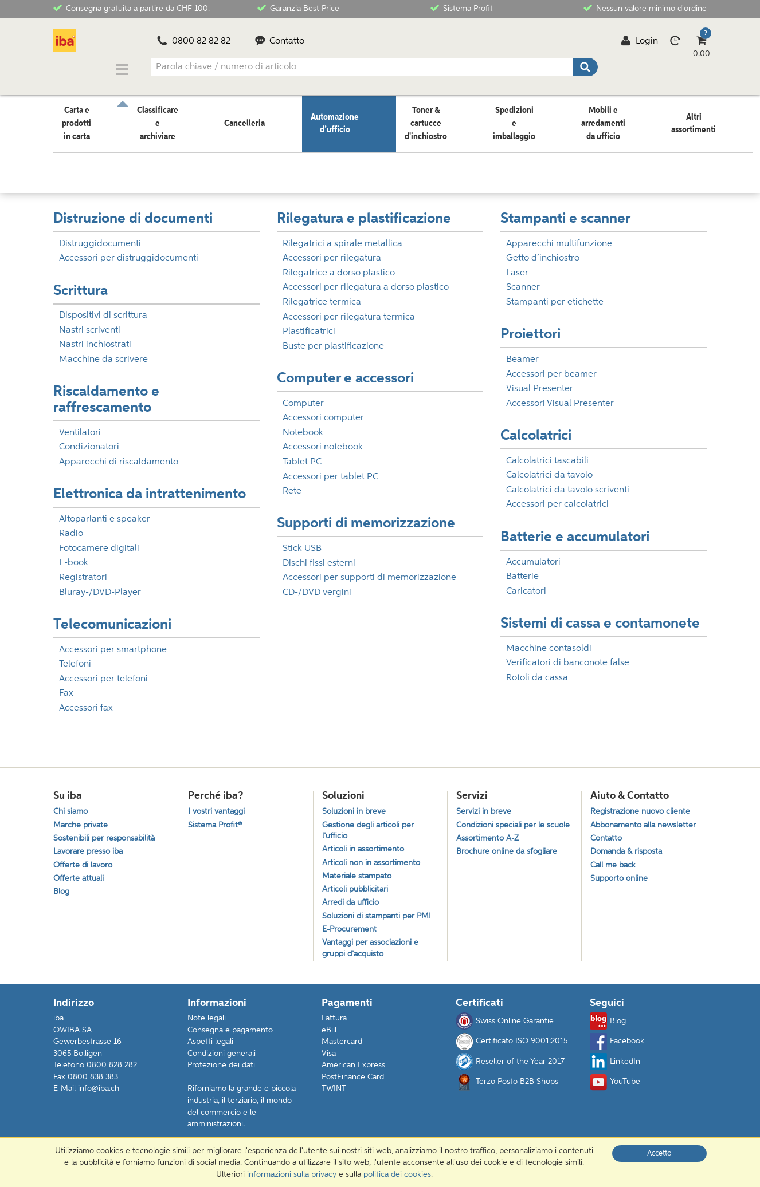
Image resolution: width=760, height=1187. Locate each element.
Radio (71, 526)
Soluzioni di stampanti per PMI (380, 920)
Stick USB (302, 541)
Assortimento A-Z (489, 847)
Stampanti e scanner (565, 212)
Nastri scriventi (89, 323)
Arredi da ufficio (352, 905)
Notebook (303, 426)
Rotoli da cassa (537, 671)
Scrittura (80, 284)
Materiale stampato (359, 876)
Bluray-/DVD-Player (100, 585)
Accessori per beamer (551, 367)
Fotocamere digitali (99, 541)
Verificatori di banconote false (567, 656)
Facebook (617, 1049)
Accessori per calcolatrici (557, 497)
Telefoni (75, 657)
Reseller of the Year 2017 (510, 1070)
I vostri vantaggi (218, 806)
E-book (73, 556)
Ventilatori (80, 426)
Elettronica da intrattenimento (149, 487)
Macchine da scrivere (103, 352)
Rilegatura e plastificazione (364, 212)
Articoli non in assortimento (374, 862)
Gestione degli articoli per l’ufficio (370, 827)
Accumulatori (533, 555)
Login (639, 41)
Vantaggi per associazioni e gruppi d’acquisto (373, 955)
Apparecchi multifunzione (559, 237)
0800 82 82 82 (193, 41)
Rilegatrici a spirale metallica (342, 237)
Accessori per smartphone (113, 643)
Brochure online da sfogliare (509, 862)
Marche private (82, 821)
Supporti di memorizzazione (366, 517)
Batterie (522, 569)
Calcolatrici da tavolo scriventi (567, 483)
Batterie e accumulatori (574, 530)
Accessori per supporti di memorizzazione (369, 570)
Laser (517, 266)
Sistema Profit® (216, 821)
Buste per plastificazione (333, 339)
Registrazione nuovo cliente (643, 806)
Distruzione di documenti (133, 212)
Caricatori (526, 584)
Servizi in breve (485, 806)
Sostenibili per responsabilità (106, 835)
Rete (292, 484)
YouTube (615, 1090)
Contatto (280, 41)
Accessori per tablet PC (330, 470)
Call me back (614, 864)
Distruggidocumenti (100, 237)
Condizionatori (89, 440)
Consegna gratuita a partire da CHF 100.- (133, 7)
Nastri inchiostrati (95, 337)
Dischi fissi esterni (319, 556)
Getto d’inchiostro (542, 251)
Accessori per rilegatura (332, 251)
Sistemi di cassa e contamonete (600, 617)
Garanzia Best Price (298, 7)
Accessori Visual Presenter (560, 396)
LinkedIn (615, 1070)
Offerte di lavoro (84, 864)
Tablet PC (302, 455)
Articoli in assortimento (365, 847)
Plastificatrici (309, 324)
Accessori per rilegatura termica (349, 310)
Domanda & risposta (629, 849)
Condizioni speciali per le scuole (503, 827)
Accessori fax (86, 701)
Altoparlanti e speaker (104, 512)
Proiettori (530, 328)
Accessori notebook (323, 440)
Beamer (522, 352)
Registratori (83, 570)
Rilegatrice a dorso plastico (339, 266)
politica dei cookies (397, 1174)
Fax (66, 686)
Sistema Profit (461, 7)
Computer (303, 396)
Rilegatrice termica (322, 295)
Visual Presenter (539, 382)
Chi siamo (72, 806)
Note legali (206, 1026)
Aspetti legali (210, 1050)
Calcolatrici (535, 429)
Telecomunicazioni (112, 618)
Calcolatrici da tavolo (549, 468)
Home (64, 152)
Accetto (659, 1153)
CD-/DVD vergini (317, 585)
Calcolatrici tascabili (547, 454)
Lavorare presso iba (90, 849)
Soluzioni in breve (356, 806)
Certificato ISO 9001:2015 (511, 1049)
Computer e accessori (345, 372)
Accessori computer (323, 411)
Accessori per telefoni (103, 672)
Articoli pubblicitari (357, 891)
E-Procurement (351, 934)
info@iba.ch (98, 1097)
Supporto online (621, 878)
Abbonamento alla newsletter (646, 821)
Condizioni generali (221, 1062)
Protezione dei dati (221, 1074)
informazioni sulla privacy (291, 1174)
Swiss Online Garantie (505, 1029)
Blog (61, 893)
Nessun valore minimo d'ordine (645, 7)
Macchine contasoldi (548, 641)
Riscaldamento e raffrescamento (106, 393)
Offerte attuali (79, 878)
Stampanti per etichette (555, 295)
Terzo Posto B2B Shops (507, 1090)
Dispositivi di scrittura (103, 308)
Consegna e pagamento (230, 1038)
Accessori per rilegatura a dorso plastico (366, 280)
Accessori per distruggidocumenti (128, 251)
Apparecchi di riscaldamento (118, 455)
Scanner (523, 280)
